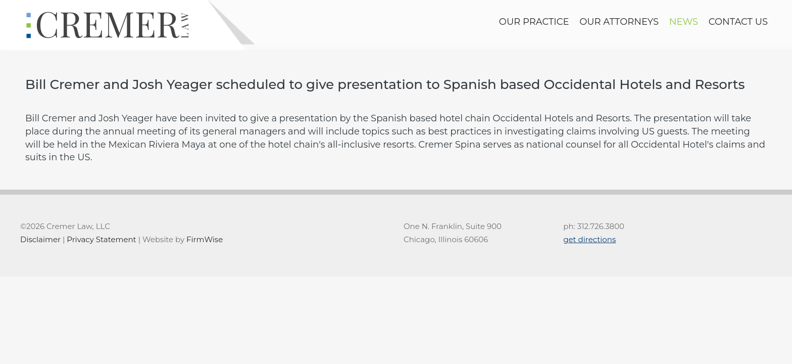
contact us (738, 21)
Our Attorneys (619, 21)
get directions (589, 239)
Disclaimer (40, 239)
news (683, 21)
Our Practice (534, 21)
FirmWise (204, 239)
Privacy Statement (101, 239)
